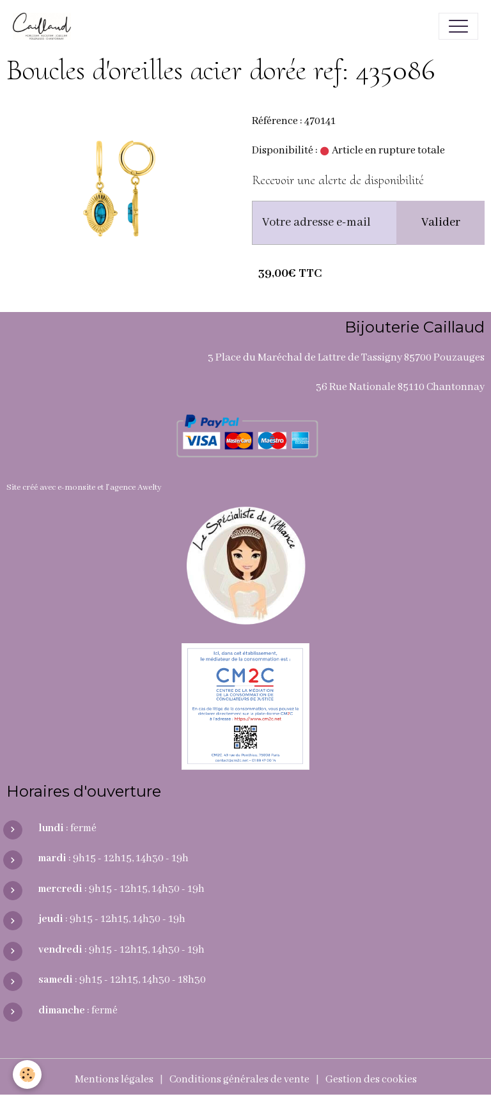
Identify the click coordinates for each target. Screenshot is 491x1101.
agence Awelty (136, 487)
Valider (440, 222)
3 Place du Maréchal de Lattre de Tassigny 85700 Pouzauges (346, 357)
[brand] (45, 26)
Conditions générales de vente (239, 1079)
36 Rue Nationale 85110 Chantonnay (400, 387)
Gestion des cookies (371, 1079)
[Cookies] (27, 1074)
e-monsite (76, 487)
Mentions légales (114, 1079)
